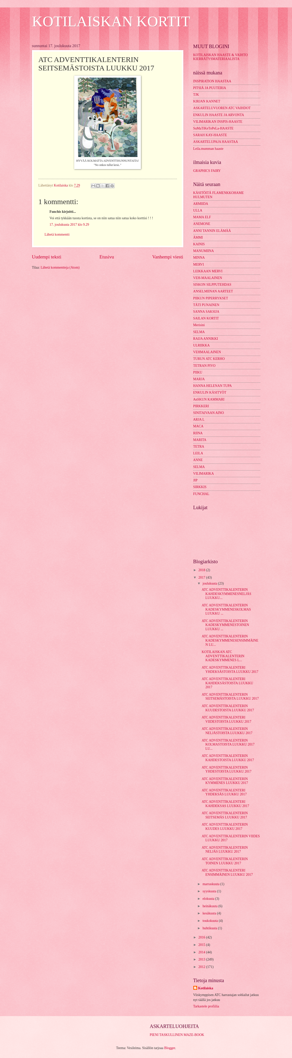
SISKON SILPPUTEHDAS (212, 284)
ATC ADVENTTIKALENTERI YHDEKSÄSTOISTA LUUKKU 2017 (230, 670)
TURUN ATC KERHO (209, 359)
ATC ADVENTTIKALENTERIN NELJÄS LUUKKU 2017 (225, 850)
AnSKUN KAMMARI (209, 399)
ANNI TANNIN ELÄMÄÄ (212, 231)
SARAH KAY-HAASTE (210, 135)
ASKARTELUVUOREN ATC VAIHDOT (222, 108)
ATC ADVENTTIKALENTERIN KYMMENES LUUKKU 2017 (225, 781)
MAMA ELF (202, 217)
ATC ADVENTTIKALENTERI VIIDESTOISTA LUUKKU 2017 (226, 719)
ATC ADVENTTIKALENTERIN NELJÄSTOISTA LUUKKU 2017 (227, 731)
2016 (202, 937)
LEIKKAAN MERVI (208, 271)
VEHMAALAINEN (207, 352)
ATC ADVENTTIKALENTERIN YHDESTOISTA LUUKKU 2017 (227, 770)
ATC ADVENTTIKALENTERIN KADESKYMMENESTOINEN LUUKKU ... (225, 625)
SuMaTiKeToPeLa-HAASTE (213, 128)
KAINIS (199, 244)
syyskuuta (209, 891)
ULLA (197, 210)
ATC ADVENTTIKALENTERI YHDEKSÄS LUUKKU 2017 (224, 792)
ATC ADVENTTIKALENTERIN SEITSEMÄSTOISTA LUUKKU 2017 (230, 697)
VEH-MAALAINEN (207, 278)
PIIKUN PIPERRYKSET (210, 298)
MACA (198, 426)
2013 (202, 959)
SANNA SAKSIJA (206, 311)
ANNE (198, 460)
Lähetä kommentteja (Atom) (60, 267)
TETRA (198, 446)
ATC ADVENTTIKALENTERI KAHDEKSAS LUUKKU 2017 (225, 804)
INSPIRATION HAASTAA (212, 81)
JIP (195, 480)
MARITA (199, 440)
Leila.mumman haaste (208, 149)
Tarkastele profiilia (206, 1006)
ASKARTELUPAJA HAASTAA (215, 142)
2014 (202, 952)
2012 (202, 967)
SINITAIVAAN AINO (208, 413)
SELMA (199, 332)
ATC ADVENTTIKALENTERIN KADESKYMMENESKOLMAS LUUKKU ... (226, 609)
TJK (196, 94)
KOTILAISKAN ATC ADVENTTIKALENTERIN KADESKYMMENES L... (223, 656)
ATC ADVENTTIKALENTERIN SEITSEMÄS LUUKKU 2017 (225, 815)
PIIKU (197, 372)
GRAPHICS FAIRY (207, 171)
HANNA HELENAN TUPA (212, 386)
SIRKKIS (200, 487)
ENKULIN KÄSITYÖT (210, 392)
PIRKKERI (201, 406)
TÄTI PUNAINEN (206, 305)
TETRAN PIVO (204, 366)
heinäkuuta (210, 906)
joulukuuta (210, 583)
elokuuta (208, 899)
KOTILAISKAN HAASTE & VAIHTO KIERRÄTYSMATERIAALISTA (220, 57)
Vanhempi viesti (167, 256)
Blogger (169, 1048)
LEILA (198, 453)
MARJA (199, 379)
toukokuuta (210, 921)
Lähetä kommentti (57, 234)
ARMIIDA (200, 204)
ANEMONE (201, 224)
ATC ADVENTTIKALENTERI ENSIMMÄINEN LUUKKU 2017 (227, 872)
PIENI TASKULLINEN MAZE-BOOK (177, 1035)
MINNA (199, 257)
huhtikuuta (210, 928)
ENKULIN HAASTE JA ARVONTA (218, 115)
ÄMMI (198, 237)
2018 (202, 570)
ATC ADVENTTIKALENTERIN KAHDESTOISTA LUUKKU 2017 (228, 758)
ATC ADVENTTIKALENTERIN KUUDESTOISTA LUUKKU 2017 (228, 708)
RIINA (198, 433)
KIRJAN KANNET (206, 101)
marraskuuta (211, 884)
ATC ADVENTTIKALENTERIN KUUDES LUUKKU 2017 (225, 827)
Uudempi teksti (47, 256)
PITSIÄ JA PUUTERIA (209, 88)
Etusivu (106, 256)
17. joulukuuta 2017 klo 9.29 (69, 224)
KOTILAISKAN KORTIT (111, 21)
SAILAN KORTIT (206, 318)
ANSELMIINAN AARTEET (213, 291)
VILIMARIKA (203, 473)
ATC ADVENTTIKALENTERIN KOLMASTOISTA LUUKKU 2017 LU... (228, 744)
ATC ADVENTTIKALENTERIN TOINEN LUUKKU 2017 (225, 861)
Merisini (199, 325)
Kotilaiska (205, 988)
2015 (202, 945)
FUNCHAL (201, 494)
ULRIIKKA (201, 345)
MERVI (198, 264)
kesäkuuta (209, 913)
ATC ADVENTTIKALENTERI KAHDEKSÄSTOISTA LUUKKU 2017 (227, 683)
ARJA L (199, 419)
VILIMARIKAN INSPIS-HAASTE (217, 122)
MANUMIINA (203, 251)
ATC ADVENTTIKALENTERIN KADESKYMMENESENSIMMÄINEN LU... (230, 640)
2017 (202, 577)
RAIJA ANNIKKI (205, 339)
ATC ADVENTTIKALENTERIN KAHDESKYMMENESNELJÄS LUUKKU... (226, 594)
